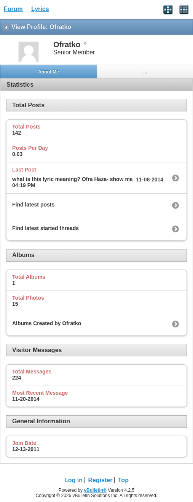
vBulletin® (95, 490)
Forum (13, 9)
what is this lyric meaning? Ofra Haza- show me (72, 179)
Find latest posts (33, 205)
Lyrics (40, 9)
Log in (73, 480)
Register (100, 480)
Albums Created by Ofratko (46, 323)
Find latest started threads (45, 228)
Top (123, 480)
